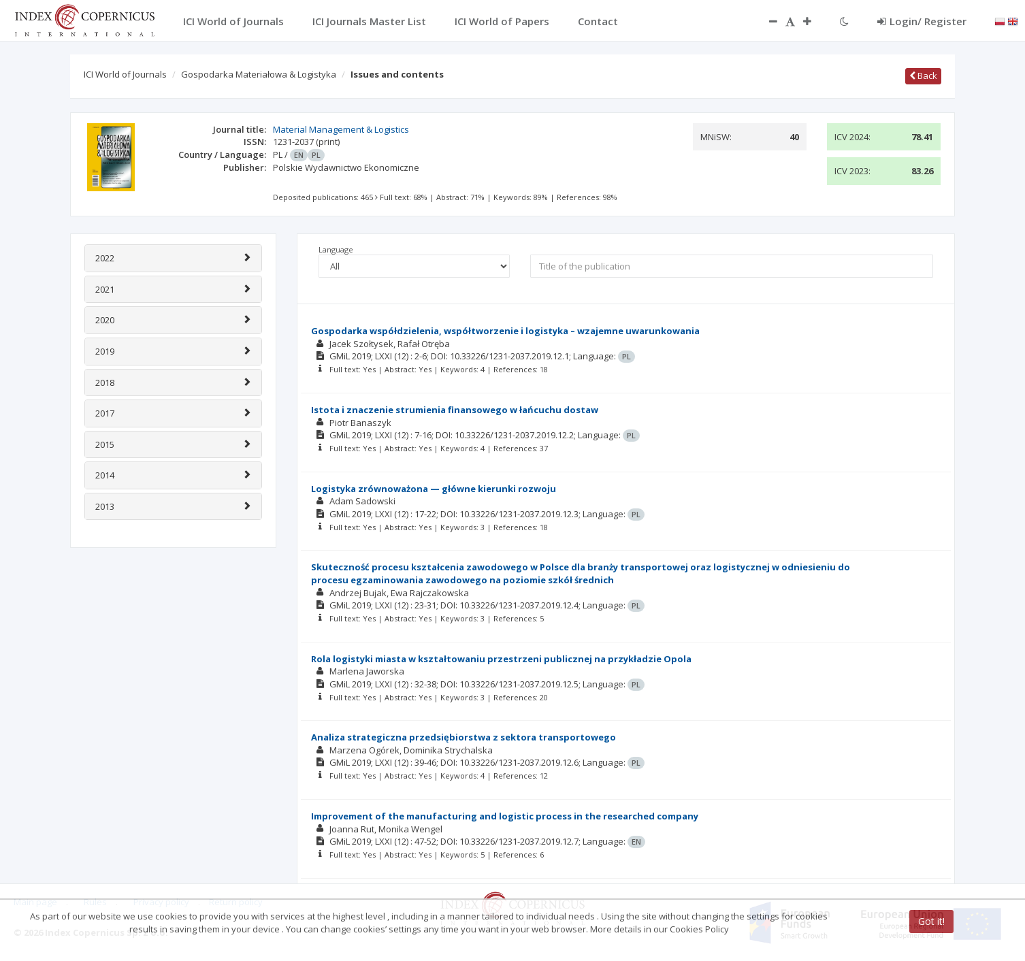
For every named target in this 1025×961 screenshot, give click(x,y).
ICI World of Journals (125, 74)
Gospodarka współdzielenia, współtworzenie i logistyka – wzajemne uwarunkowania (505, 331)
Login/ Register (921, 21)
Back (923, 75)
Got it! (931, 921)
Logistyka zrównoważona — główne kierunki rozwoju (433, 489)
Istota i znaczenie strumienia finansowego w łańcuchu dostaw (454, 410)
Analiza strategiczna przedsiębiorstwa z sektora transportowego (463, 737)
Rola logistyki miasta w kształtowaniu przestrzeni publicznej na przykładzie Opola (501, 659)
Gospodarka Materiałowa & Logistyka (258, 74)
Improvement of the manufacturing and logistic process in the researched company (504, 816)
